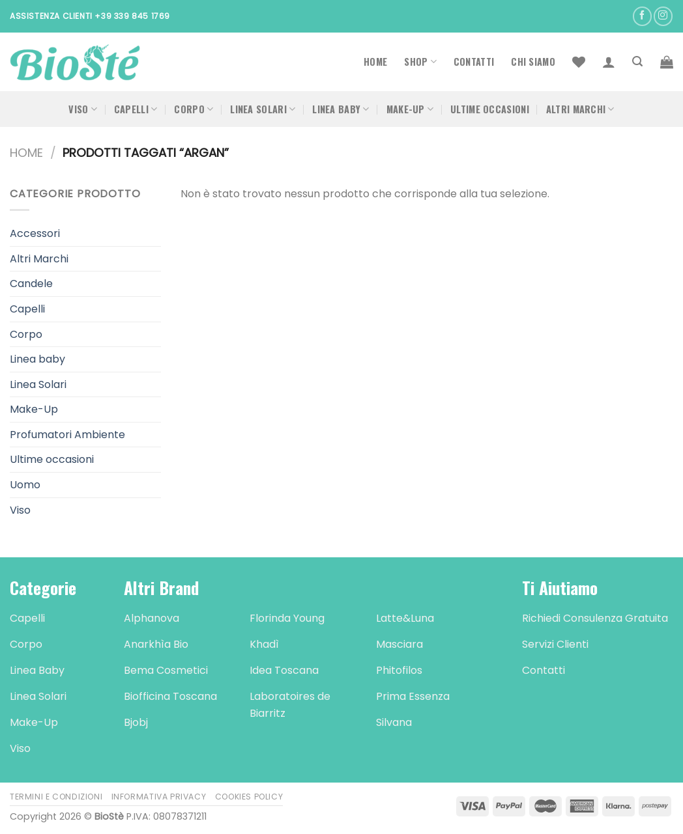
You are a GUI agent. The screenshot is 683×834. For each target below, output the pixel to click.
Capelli (136, 109)
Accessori (35, 233)
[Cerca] (637, 61)
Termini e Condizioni (56, 796)
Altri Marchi (580, 109)
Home (375, 61)
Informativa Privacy (159, 796)
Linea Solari (262, 109)
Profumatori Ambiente (67, 434)
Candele (31, 283)
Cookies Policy (249, 796)
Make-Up (410, 109)
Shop (420, 61)
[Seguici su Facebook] (642, 16)
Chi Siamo (533, 61)
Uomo (25, 484)
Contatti (474, 61)
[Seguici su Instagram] (663, 16)
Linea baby (37, 359)
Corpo (193, 109)
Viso (82, 109)
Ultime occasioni (489, 109)
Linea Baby (340, 109)
